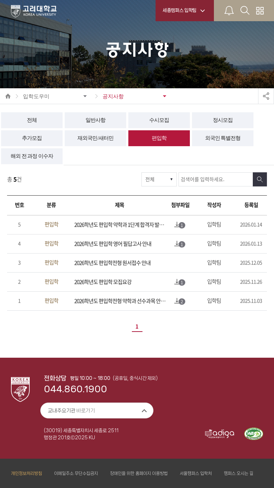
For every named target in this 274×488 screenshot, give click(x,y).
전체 (32, 120)
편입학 (159, 138)
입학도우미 (36, 96)
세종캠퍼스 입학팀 (180, 10)
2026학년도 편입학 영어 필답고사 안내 (112, 243)
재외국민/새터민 (95, 138)
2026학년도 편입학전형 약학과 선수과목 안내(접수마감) (121, 301)
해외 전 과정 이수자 (32, 156)
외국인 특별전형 (223, 138)
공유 (266, 96)
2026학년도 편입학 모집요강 (103, 282)
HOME (8, 96)
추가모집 (32, 138)
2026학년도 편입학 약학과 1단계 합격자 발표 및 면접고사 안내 (121, 224)
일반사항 (95, 120)
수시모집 (159, 120)
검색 (260, 179)
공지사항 (113, 96)
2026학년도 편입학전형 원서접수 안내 (112, 263)
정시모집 (223, 120)
